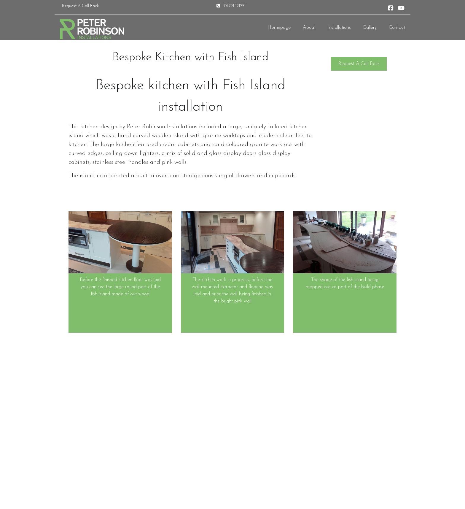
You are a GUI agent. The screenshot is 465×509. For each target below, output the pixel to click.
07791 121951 (235, 6)
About (309, 27)
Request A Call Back (80, 6)
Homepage (279, 27)
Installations (339, 27)
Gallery (370, 27)
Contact (397, 27)
